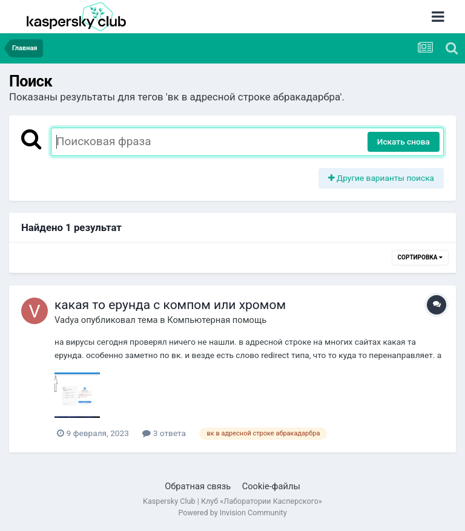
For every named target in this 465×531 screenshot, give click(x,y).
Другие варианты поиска (381, 178)
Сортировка (420, 257)
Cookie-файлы (271, 486)
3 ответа (164, 433)
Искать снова (403, 141)
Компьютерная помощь (216, 319)
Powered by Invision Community (232, 512)
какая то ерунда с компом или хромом (170, 305)
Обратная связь (198, 486)
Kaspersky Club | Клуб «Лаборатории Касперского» (232, 501)
